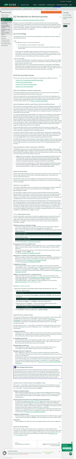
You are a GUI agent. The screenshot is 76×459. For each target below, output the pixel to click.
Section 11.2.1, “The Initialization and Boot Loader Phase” (29, 80)
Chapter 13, (39, 100)
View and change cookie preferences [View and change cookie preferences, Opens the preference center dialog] (48, 453)
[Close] (59, 451)
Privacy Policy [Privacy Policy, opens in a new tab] (25, 454)
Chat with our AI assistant (67, 448)
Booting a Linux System (38, 9)
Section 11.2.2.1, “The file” (32, 401)
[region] (33, 453)
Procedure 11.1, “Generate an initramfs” (31, 241)
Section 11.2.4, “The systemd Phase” (24, 86)
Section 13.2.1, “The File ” (28, 282)
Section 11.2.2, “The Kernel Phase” (24, 82)
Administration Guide (27, 9)
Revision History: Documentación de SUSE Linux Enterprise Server (29, 20)
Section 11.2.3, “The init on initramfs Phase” (26, 84)
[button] (5, 453)
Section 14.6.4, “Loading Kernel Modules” (35, 411)
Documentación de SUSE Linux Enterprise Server (12, 9)
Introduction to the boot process (51, 9)
